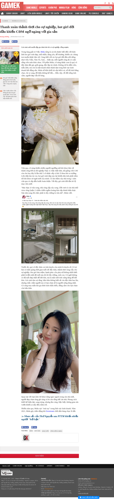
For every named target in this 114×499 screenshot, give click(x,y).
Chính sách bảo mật (83, 493)
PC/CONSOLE (94, 13)
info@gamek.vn (49, 488)
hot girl (37, 430)
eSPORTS (42, 7)
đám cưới (45, 431)
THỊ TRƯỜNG (29, 466)
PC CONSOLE (40, 465)
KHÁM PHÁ (52, 7)
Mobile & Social (19, 21)
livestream (50, 411)
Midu (43, 52)
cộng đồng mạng (56, 431)
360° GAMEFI (107, 13)
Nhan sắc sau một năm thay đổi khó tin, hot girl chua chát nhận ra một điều (9, 69)
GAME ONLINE (80, 13)
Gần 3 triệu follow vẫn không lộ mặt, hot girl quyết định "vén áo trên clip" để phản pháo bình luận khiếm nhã (10, 94)
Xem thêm (39, 456)
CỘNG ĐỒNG (82, 7)
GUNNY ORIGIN (12, 13)
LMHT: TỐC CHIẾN (52, 13)
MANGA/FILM (64, 7)
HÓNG (74, 7)
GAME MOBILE (31, 7)
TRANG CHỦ (6, 466)
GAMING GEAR (67, 13)
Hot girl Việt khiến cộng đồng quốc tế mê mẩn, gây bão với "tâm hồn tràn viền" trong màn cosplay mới (10, 81)
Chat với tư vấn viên (89, 497)
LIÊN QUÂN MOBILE (34, 13)
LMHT (22, 13)
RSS (68, 465)
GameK (5, 21)
